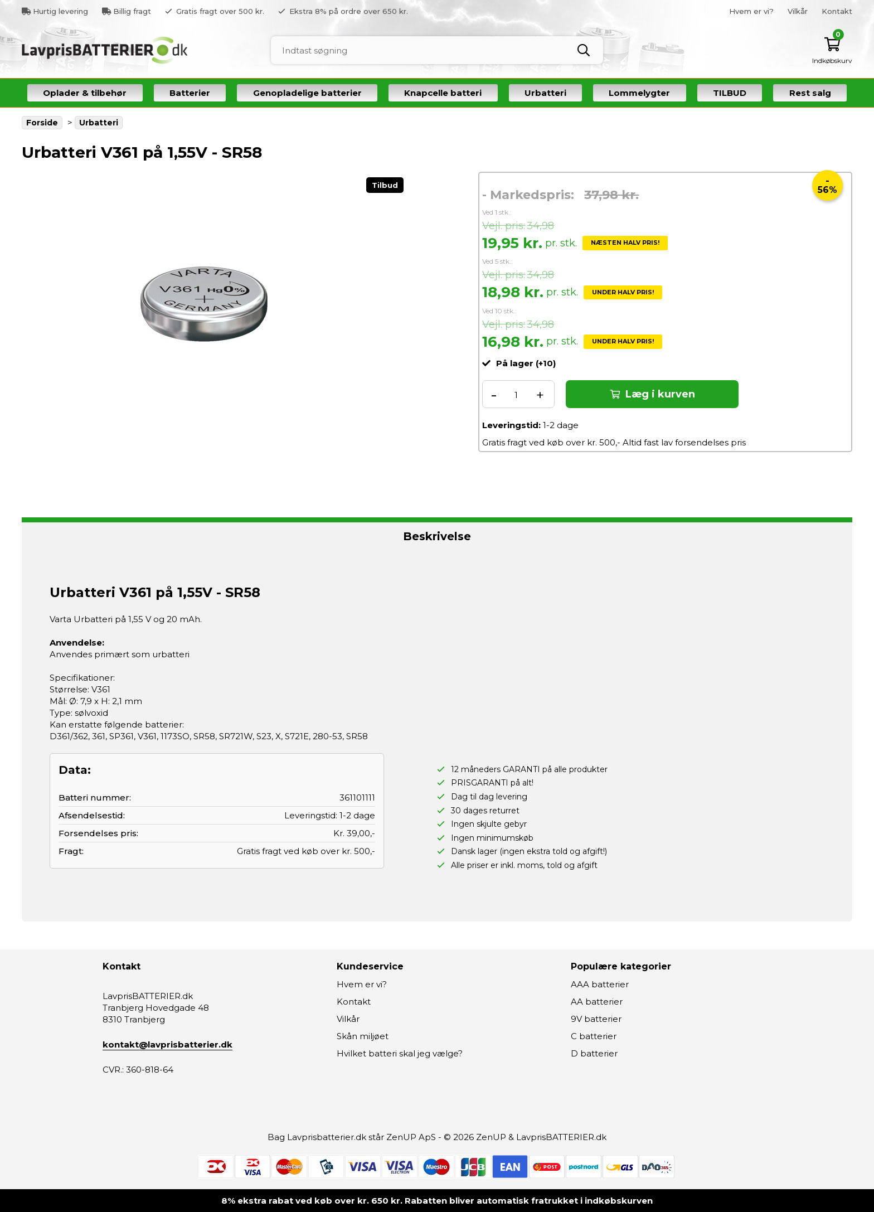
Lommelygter (639, 93)
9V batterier (596, 1019)
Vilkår (798, 11)
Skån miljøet (363, 1036)
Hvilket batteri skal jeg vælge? (400, 1053)
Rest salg (810, 93)
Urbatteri (545, 93)
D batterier (594, 1053)
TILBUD (729, 93)
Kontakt (837, 11)
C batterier (593, 1036)
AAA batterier (600, 984)
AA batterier (597, 1001)
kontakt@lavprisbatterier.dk (167, 1044)
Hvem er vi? (751, 11)
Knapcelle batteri (443, 93)
